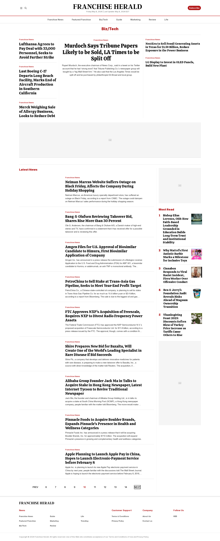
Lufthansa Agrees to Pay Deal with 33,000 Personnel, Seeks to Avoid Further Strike (37, 51)
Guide (119, 19)
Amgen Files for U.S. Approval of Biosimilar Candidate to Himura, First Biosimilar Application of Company (100, 251)
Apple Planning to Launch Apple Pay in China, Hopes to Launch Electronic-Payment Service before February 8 (102, 458)
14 (126, 487)
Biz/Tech (103, 19)
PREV (35, 487)
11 (95, 487)
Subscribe (194, 8)
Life (166, 19)
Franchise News (55, 19)
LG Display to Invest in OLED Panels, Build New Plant (169, 63)
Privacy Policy (118, 521)
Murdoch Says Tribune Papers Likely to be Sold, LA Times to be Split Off (101, 52)
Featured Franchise (81, 19)
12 (105, 487)
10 (84, 487)
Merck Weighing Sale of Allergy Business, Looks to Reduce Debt (37, 111)
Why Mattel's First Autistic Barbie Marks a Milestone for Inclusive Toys (175, 255)
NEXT (137, 487)
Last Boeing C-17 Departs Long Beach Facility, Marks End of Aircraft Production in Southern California (37, 82)
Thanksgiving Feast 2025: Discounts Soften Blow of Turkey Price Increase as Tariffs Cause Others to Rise (174, 325)
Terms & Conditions (120, 516)
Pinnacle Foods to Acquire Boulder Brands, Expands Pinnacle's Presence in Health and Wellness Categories (100, 423)
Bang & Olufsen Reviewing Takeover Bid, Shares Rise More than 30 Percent (98, 218)
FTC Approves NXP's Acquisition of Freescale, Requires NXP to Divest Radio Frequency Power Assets (103, 316)
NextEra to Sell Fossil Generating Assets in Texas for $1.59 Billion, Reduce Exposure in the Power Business (172, 47)
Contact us (147, 521)
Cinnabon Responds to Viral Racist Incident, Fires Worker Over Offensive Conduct (175, 275)
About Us (147, 516)
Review (152, 19)
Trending (84, 521)
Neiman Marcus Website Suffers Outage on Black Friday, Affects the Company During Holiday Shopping (100, 186)
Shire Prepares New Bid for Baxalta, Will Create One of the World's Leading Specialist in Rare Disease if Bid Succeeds (103, 350)
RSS (175, 516)
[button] (21, 8)
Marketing (135, 19)
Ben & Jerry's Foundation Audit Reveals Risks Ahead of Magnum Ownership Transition (175, 298)
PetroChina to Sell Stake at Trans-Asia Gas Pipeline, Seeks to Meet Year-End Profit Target (103, 283)
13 (115, 487)
